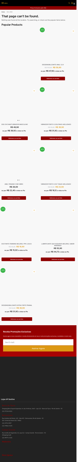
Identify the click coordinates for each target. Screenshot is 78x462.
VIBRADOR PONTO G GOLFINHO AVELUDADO (56, 124)
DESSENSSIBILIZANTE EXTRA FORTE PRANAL (17, 306)
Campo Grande (8, 431)
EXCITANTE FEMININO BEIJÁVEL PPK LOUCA (17, 244)
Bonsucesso (7, 416)
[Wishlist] (73, 31)
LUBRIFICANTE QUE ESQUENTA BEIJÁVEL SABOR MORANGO (57, 245)
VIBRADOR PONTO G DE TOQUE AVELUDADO (56, 184)
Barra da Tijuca (8, 406)
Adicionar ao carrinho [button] (53, 78)
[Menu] (5, 3)
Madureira (6, 443)
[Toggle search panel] (69, 3)
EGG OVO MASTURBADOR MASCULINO (15, 124)
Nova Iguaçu (7, 456)
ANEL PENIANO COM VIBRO (14, 184)
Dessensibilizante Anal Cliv (53, 64)
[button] (72, 3)
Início (3, 12)
